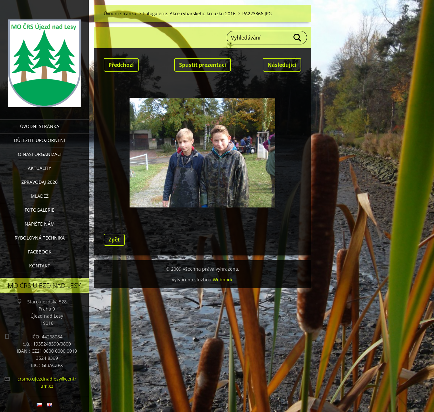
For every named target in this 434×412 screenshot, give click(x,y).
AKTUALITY (39, 168)
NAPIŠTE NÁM (40, 224)
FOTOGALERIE (39, 210)
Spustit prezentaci (202, 64)
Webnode (223, 280)
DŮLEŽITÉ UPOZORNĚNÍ (39, 140)
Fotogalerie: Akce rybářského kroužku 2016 (189, 13)
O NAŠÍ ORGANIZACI (40, 154)
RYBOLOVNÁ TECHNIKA (40, 238)
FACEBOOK (39, 252)
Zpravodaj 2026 (39, 182)
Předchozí (121, 64)
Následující (282, 64)
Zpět (114, 239)
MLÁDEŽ (40, 196)
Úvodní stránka (39, 126)
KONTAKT (39, 266)
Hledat (297, 37)
